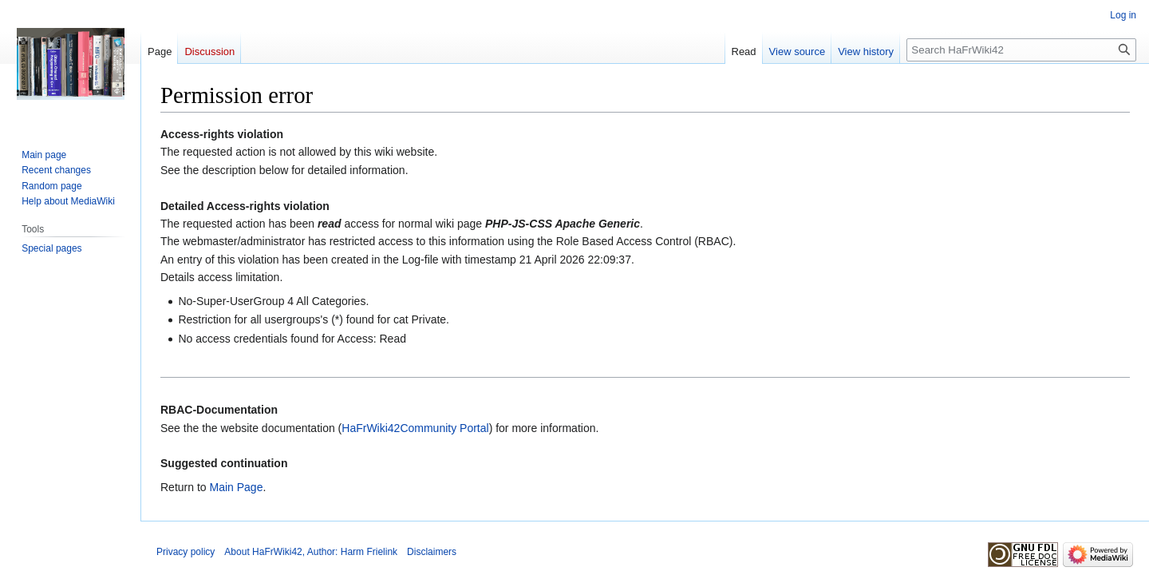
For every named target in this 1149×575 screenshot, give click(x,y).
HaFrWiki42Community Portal (415, 428)
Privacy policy (185, 551)
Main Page (236, 487)
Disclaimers (431, 551)
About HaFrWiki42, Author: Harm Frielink (310, 551)
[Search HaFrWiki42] (1021, 49)
